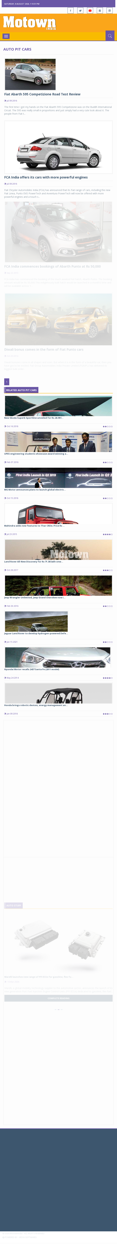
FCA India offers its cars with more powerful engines (46, 177)
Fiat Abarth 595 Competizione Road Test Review (42, 94)
